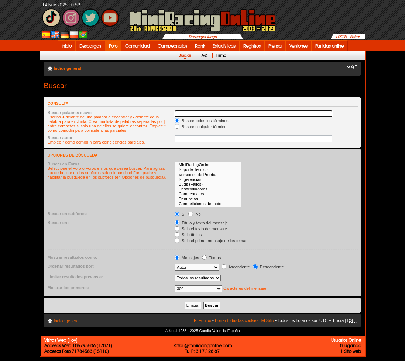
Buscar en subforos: (67, 214)
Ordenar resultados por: (71, 266)
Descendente (268, 267)
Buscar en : (59, 222)
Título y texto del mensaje (201, 223)
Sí (180, 214)
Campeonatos (172, 46)
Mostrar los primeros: (68, 287)
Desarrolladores (207, 189)
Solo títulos (188, 235)
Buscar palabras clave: (70, 112)
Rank (200, 46)
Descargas (90, 46)
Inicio (67, 46)
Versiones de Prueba (207, 174)
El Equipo (202, 320)
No (194, 214)
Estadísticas (224, 46)
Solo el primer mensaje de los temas (211, 240)
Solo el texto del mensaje (201, 229)
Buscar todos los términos (202, 120)
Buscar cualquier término (201, 126)
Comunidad (137, 46)
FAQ (203, 55)
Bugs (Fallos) (207, 184)
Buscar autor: (61, 137)
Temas (211, 257)
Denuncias (207, 199)
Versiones (298, 46)
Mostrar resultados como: (72, 257)
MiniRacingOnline (207, 164)
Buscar (185, 55)
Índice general (67, 68)
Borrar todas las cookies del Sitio (244, 320)
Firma (221, 55)
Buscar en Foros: (64, 164)
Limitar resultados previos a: (75, 277)
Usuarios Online (346, 340)
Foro (113, 46)
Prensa (275, 46)
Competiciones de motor (207, 204)
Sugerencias (207, 179)
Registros (252, 46)
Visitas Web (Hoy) (60, 340)
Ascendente (236, 267)
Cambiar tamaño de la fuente (352, 66)
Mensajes (187, 257)
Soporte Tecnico (207, 169)
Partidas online (329, 46)
